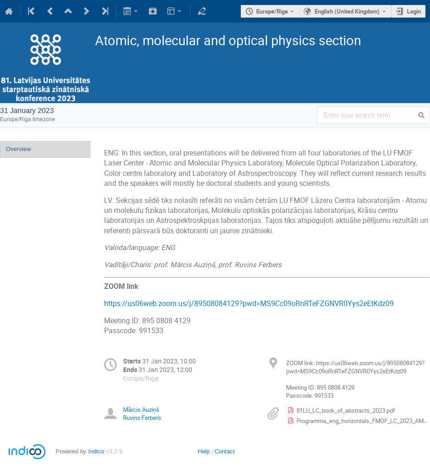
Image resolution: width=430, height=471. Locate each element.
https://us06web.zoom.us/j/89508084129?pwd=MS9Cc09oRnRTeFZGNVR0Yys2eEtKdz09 (249, 303)
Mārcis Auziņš (141, 409)
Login (414, 11)
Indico (96, 451)
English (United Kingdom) (347, 11)
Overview (18, 149)
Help (204, 451)
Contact (225, 451)
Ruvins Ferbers (142, 418)
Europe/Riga (272, 11)
